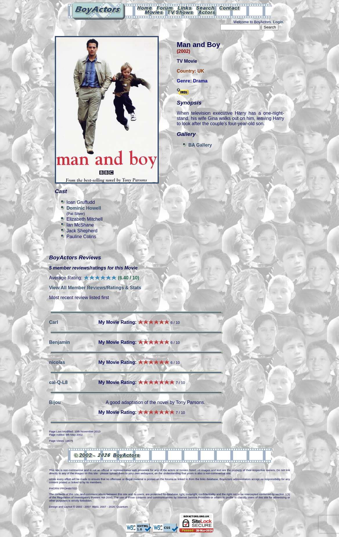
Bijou (55, 402)
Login (278, 22)
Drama (200, 80)
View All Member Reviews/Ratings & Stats (95, 287)
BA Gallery (200, 145)
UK (200, 71)
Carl (53, 322)
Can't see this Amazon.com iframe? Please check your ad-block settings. (317, 40)
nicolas (57, 362)
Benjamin (59, 342)
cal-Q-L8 (58, 382)
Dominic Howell (83, 208)
